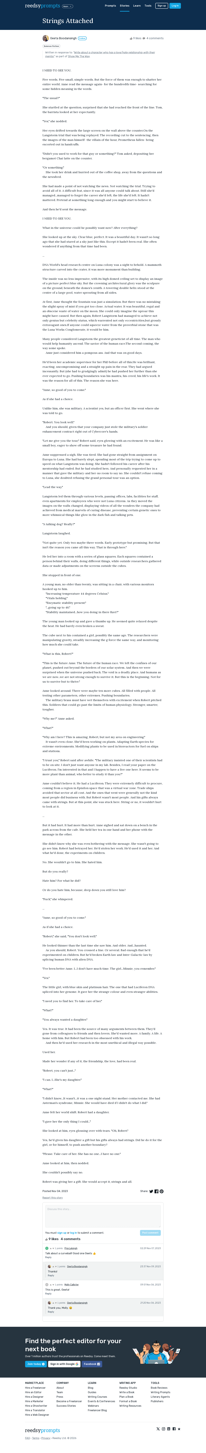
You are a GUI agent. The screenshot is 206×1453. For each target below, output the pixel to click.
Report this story (52, 1197)
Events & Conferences (101, 1401)
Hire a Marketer (34, 1401)
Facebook (92, 1364)
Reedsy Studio (128, 1387)
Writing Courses (97, 1396)
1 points (56, 1248)
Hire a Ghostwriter (36, 1405)
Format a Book (128, 1401)
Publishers (157, 1401)
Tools (148, 5)
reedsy (42, 1430)
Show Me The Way (79, 56)
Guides (92, 1392)
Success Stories (66, 1405)
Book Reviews (159, 1387)
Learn (137, 5)
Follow (82, 38)
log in (73, 1232)
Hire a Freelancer (35, 1387)
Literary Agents (160, 1396)
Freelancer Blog (97, 1410)
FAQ (27, 1438)
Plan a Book (126, 1396)
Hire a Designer (34, 1396)
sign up (61, 1232)
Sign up (162, 5)
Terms (35, 1438)
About (60, 1387)
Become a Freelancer (69, 1401)
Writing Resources (130, 1405)
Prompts (110, 5)
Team (59, 1392)
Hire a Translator (35, 1410)
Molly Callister (72, 1284)
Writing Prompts (160, 1392)
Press (59, 1396)
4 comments (153, 38)
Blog (90, 1387)
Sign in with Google (64, 1364)
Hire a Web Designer (37, 1414)
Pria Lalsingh (71, 1248)
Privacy (45, 1438)
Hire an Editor (33, 1392)
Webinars (93, 1405)
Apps (67, 6)
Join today (36, 1364)
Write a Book (126, 1392)
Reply (48, 1257)
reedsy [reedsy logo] (42, 6)
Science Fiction (51, 46)
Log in (175, 5)
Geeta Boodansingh (77, 1266)
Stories (124, 5)
